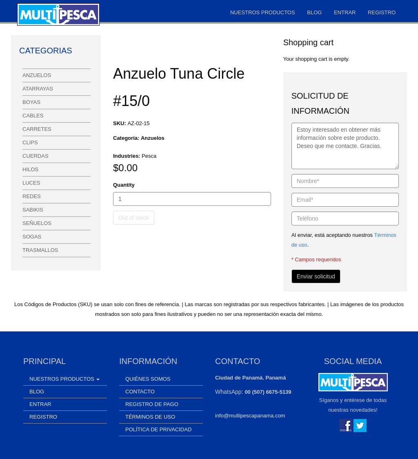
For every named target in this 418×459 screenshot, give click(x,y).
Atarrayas (37, 89)
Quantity (124, 185)
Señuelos (36, 223)
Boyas (31, 102)
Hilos (30, 169)
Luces (31, 183)
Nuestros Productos (262, 12)
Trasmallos (40, 250)
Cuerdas (35, 156)
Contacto (140, 391)
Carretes (36, 129)
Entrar (345, 12)
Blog (314, 12)
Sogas (31, 237)
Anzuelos (36, 75)
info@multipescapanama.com (250, 416)
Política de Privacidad (158, 429)
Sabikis (32, 210)
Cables (32, 116)
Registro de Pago (151, 404)
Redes (31, 196)
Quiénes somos (148, 379)
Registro (382, 12)
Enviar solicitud (316, 276)
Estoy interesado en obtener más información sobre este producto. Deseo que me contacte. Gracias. (345, 146)
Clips (30, 142)
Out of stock (133, 217)
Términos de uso (150, 417)
